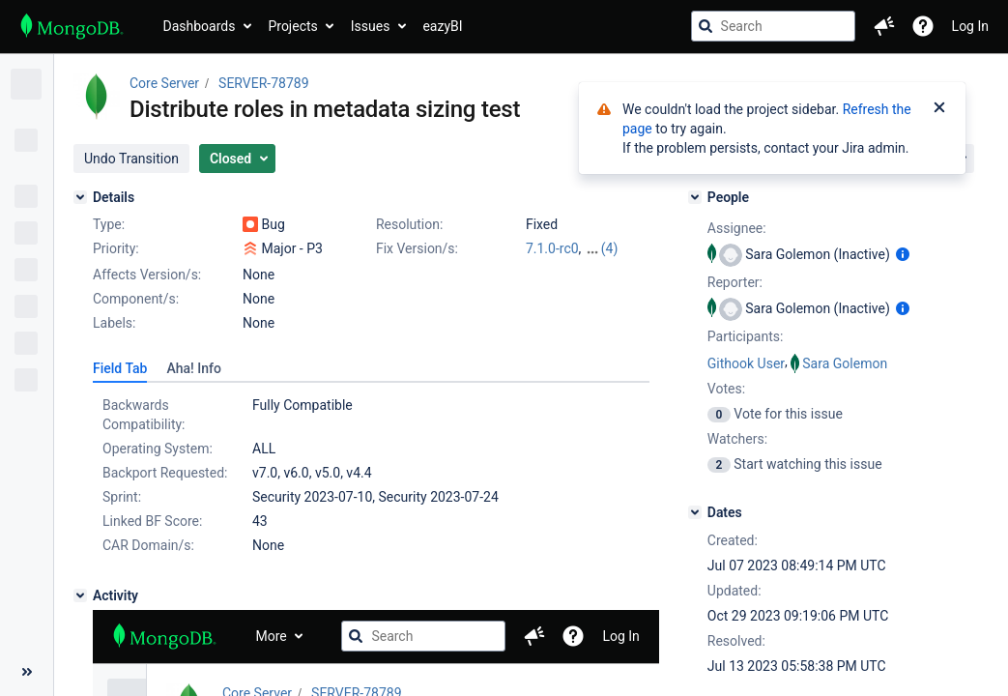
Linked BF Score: (152, 521)
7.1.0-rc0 (552, 248)
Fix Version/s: (417, 248)
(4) (610, 248)
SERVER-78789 (263, 83)
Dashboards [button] (199, 26)
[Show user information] (902, 254)
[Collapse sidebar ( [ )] (26, 671)
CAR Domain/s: (148, 545)
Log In (970, 26)
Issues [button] (370, 26)
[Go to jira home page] (72, 26)
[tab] (120, 368)
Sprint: (121, 497)
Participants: (745, 336)
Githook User (746, 363)
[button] (884, 26)
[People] (695, 197)
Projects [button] (292, 26)
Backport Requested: (164, 472)
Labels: (114, 323)
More (271, 636)
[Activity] (80, 595)
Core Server (164, 83)
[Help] (922, 26)
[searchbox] (773, 26)
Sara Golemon (844, 363)
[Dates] (695, 512)
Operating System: (157, 448)
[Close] (939, 109)
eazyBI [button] (442, 26)
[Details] (80, 197)
